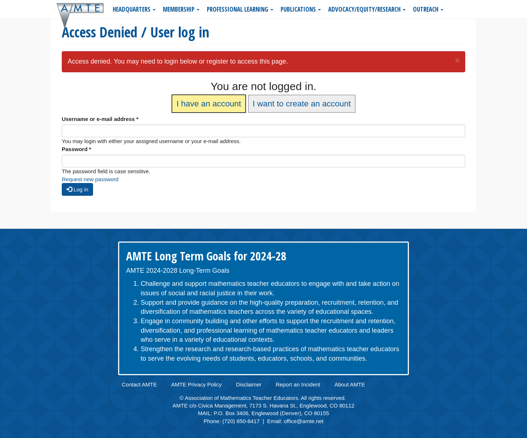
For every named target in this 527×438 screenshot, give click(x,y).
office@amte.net (303, 421)
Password (76, 149)
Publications (301, 9)
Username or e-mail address (100, 119)
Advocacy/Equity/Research (367, 9)
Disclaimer (248, 384)
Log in (77, 189)
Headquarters (134, 9)
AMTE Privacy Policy (196, 384)
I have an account (209, 103)
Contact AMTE (139, 384)
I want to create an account (302, 103)
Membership (181, 9)
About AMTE (349, 384)
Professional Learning (240, 9)
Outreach (428, 9)
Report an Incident (297, 384)
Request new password (90, 179)
